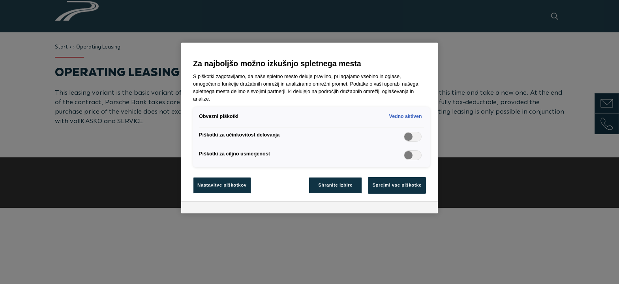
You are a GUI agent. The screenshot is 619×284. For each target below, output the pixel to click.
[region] (309, 128)
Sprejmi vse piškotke (397, 185)
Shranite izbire (335, 185)
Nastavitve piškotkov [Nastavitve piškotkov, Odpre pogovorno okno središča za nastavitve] (222, 185)
